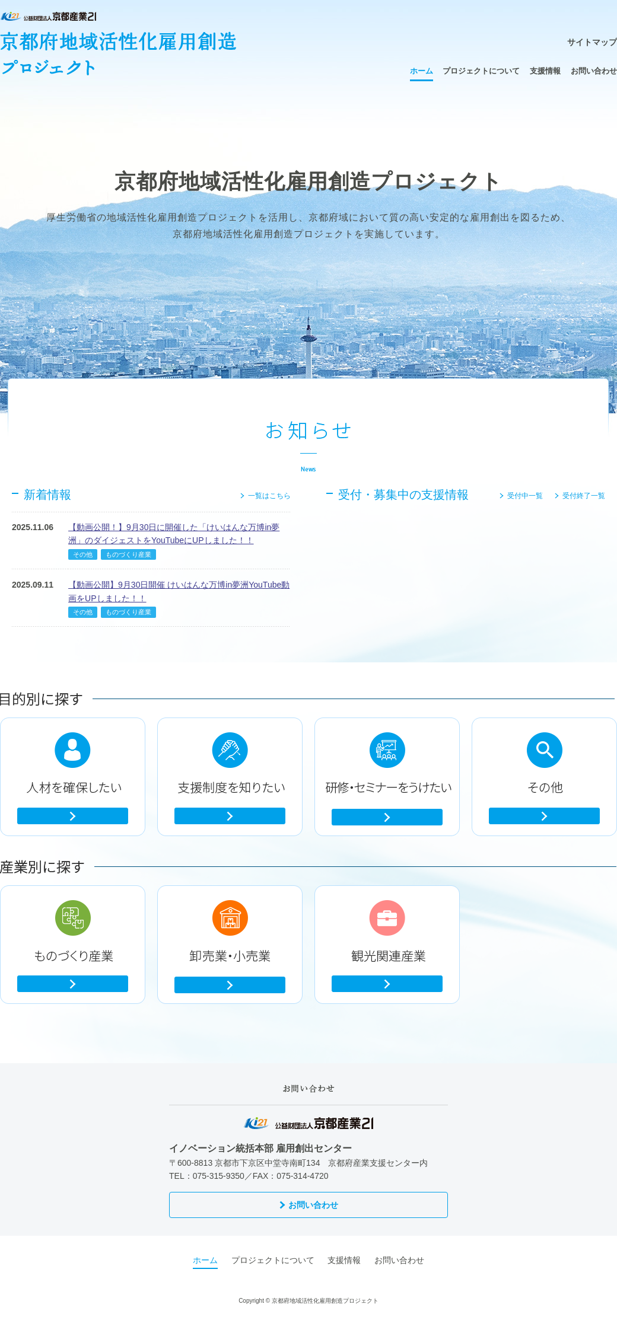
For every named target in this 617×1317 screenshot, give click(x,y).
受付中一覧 (525, 496)
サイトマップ (592, 42)
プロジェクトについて (481, 70)
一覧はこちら (269, 496)
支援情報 (545, 70)
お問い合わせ (594, 70)
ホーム (421, 70)
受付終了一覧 (583, 496)
